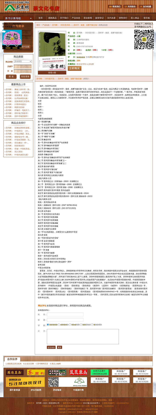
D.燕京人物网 (55, 364)
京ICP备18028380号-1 (91, 403)
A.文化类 (90, 64)
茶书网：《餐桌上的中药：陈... (18, 89)
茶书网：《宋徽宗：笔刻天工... (18, 110)
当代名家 (111, 18)
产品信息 (76, 18)
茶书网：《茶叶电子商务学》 (17, 113)
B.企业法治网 (28, 364)
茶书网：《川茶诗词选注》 (16, 104)
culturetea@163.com (74, 409)
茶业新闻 (88, 18)
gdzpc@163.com (92, 409)
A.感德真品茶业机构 (14, 364)
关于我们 (64, 18)
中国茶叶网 (78, 390)
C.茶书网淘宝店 (42, 364)
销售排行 (123, 18)
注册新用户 (25, 47)
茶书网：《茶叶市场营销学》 (17, 116)
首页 (41, 18)
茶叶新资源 (15, 390)
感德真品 (52, 18)
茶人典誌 (135, 18)
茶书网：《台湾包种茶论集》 (17, 98)
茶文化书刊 (81, 64)
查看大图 (52, 73)
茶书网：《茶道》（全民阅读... (18, 92)
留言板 (147, 18)
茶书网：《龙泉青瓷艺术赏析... (18, 101)
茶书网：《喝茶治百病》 (16, 107)
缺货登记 (99, 18)
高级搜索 (25, 77)
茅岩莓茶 (57, 390)
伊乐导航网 (36, 390)
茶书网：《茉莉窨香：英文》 (17, 95)
